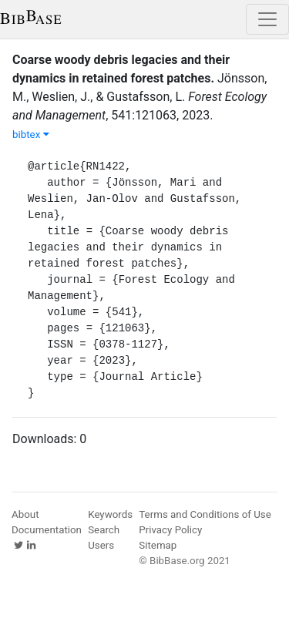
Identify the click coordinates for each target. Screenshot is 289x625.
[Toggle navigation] (267, 19)
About (25, 514)
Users (101, 545)
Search (103, 530)
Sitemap (157, 545)
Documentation (47, 530)
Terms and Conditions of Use (205, 514)
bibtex (30, 134)
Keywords (110, 514)
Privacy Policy (170, 530)
